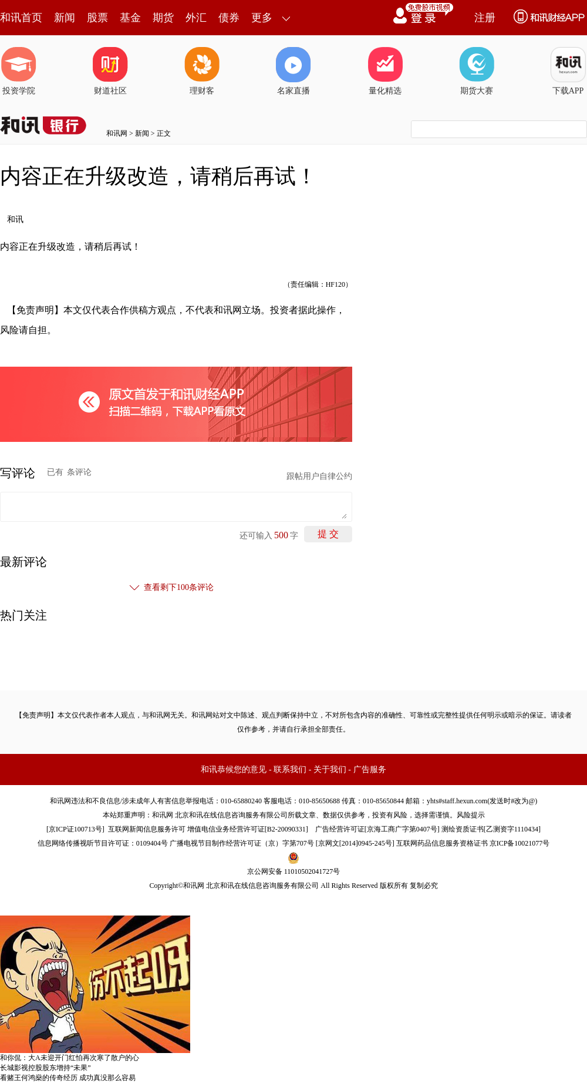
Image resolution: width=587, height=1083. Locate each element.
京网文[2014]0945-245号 (355, 843)
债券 (228, 18)
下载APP (568, 71)
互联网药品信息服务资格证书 (442, 843)
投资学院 (18, 71)
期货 (163, 18)
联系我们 (290, 769)
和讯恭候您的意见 (233, 769)
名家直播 (293, 71)
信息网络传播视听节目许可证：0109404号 (103, 843)
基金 (130, 18)
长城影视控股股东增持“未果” (45, 1068)
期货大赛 (476, 71)
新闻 (64, 18)
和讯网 (116, 133)
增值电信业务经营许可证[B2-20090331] (247, 829)
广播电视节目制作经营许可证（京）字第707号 (242, 843)
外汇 (196, 18)
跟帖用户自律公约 (319, 476)
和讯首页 (21, 18)
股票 (97, 18)
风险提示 (471, 815)
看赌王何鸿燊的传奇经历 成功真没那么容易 (68, 1078)
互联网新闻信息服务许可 (146, 829)
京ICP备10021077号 (520, 843)
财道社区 (110, 71)
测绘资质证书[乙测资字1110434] (491, 829)
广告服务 (369, 769)
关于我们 (329, 769)
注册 (484, 18)
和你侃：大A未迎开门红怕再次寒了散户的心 (69, 1058)
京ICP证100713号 (75, 829)
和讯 (15, 219)
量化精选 (385, 71)
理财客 (202, 71)
